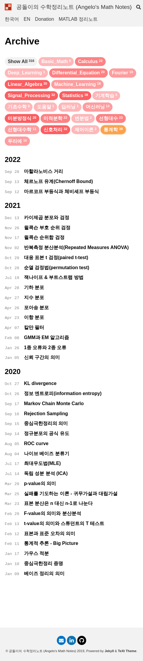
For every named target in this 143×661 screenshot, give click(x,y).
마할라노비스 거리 (43, 171)
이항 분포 (34, 317)
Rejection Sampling (46, 413)
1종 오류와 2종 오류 (45, 347)
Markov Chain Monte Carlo (54, 403)
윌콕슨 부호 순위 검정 (47, 227)
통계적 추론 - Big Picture (51, 543)
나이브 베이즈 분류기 (46, 453)
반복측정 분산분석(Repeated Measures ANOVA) (76, 247)
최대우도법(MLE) (42, 463)
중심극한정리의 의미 (46, 423)
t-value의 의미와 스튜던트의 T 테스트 (64, 523)
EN (27, 19)
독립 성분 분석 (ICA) (46, 473)
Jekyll (109, 651)
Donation (44, 19)
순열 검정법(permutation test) (56, 267)
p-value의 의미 (40, 483)
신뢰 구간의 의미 (42, 357)
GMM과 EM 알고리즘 (46, 337)
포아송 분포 (36, 307)
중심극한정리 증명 (43, 563)
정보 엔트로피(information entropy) (63, 393)
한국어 (12, 19)
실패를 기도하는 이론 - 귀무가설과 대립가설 (71, 493)
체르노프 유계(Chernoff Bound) (58, 181)
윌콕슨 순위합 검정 (44, 237)
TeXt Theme (127, 651)
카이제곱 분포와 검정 (46, 217)
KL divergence (40, 383)
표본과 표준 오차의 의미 (49, 533)
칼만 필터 (34, 327)
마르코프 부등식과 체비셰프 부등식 (61, 191)
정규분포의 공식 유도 (46, 433)
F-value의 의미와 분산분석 (52, 513)
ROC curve (36, 443)
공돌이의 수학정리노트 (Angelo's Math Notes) (74, 7)
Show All (21, 61)
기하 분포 (34, 287)
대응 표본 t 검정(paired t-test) (56, 257)
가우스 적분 (36, 553)
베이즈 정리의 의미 (44, 573)
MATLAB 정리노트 (78, 19)
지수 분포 (34, 297)
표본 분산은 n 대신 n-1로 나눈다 (58, 503)
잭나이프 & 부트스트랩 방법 (53, 277)
